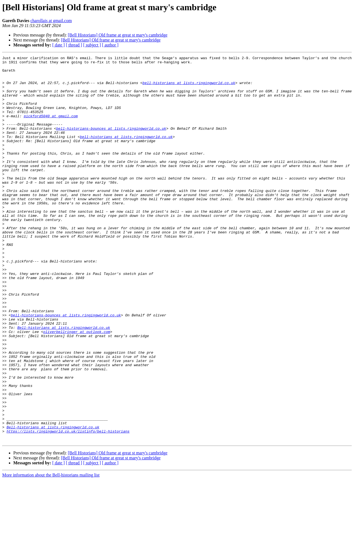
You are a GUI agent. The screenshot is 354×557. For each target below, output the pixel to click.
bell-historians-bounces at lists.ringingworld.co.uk (111, 143)
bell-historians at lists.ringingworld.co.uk (188, 88)
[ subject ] (92, 45)
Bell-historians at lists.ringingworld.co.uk (63, 382)
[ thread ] (74, 45)
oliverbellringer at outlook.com (76, 387)
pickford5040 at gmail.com (51, 128)
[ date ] (58, 45)
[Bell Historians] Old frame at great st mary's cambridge (117, 35)
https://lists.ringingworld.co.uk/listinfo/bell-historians (68, 506)
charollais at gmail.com (51, 20)
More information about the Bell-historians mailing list (51, 552)
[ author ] (110, 45)
